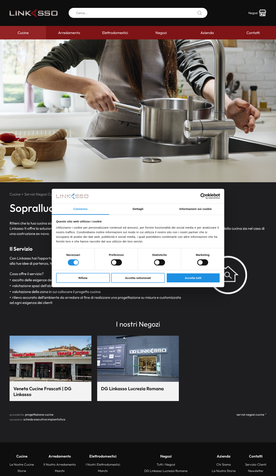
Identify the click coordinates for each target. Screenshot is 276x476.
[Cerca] (138, 13)
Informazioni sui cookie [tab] (195, 209)
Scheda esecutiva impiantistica (44, 419)
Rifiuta (82, 278)
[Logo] (34, 13)
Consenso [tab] (80, 209)
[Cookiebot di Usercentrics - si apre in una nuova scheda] (203, 196)
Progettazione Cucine (39, 414)
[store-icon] (257, 13)
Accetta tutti (193, 278)
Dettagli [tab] (138, 209)
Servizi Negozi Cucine (41, 194)
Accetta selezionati (138, 278)
